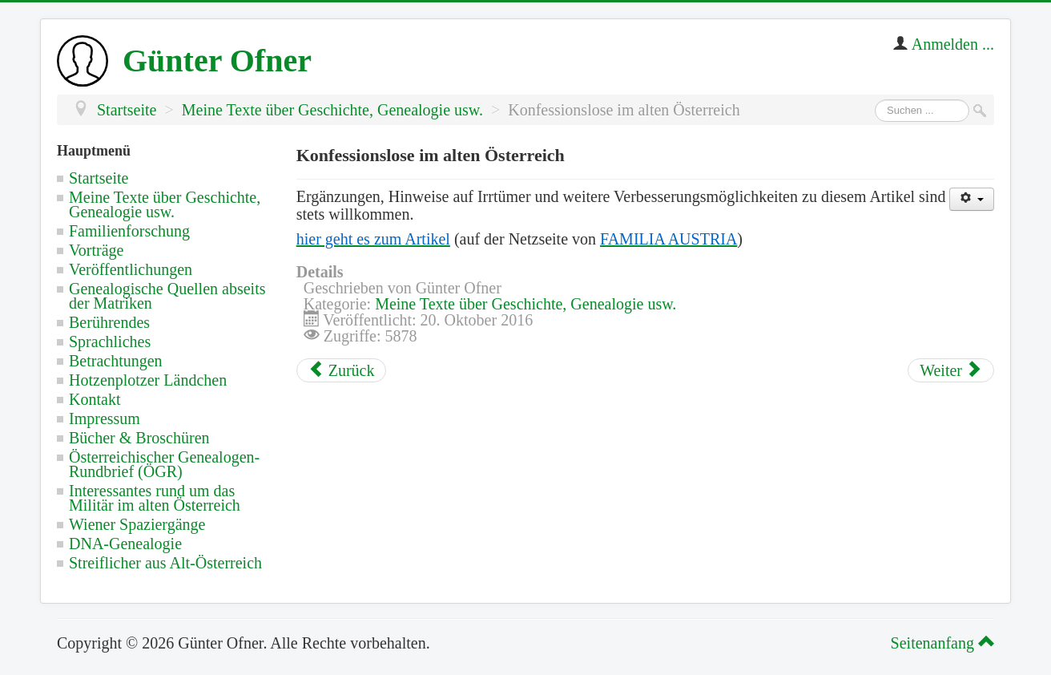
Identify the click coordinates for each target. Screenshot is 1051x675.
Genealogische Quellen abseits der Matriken (167, 296)
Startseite (98, 178)
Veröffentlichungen (130, 269)
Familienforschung (129, 231)
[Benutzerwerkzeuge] (971, 199)
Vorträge (96, 250)
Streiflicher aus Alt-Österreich (165, 563)
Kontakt (94, 399)
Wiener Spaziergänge (137, 524)
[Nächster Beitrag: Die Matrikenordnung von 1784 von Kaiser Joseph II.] (951, 370)
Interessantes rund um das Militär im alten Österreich (154, 498)
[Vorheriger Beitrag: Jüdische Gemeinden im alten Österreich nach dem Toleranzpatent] (341, 370)
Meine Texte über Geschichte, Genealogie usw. (164, 204)
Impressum (104, 418)
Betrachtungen (116, 361)
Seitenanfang (940, 643)
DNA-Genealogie (125, 543)
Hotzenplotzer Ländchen (148, 380)
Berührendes (109, 322)
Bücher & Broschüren (139, 438)
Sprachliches (110, 341)
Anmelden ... (953, 44)
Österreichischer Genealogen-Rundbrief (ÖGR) (164, 464)
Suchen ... (875, 99)
